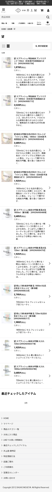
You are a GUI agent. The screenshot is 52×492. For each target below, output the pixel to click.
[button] (3, 10)
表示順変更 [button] (41, 46)
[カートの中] (41, 10)
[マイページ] (48, 10)
